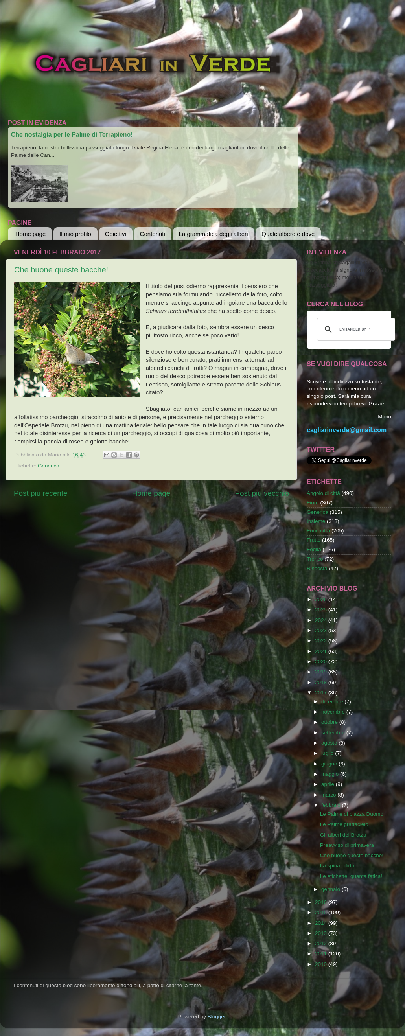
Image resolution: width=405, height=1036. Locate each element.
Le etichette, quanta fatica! (351, 876)
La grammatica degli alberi (213, 233)
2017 (321, 693)
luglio (328, 753)
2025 (321, 610)
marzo (329, 795)
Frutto (313, 540)
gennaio (331, 889)
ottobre (330, 722)
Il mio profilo (75, 233)
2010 (321, 964)
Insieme (316, 521)
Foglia (314, 549)
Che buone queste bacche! (61, 269)
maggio (330, 774)
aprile (328, 784)
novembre (333, 712)
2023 (321, 630)
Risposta (317, 568)
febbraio (331, 805)
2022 (321, 641)
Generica (48, 466)
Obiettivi (115, 233)
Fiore (313, 503)
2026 (321, 599)
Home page (30, 233)
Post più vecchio (262, 493)
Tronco (315, 559)
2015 (321, 912)
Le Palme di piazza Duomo (351, 814)
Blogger (217, 1016)
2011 (321, 954)
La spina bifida (337, 866)
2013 (321, 933)
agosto (330, 743)
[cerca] (354, 329)
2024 (321, 620)
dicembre (332, 702)
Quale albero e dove (288, 233)
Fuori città (318, 531)
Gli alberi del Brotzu (343, 835)
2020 (321, 661)
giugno (330, 764)
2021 (321, 651)
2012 (321, 943)
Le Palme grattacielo (344, 824)
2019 (321, 672)
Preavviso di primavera (347, 845)
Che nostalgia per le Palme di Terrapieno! (72, 134)
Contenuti (152, 233)
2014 (321, 923)
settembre (333, 733)
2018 (321, 682)
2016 (321, 902)
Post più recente (41, 493)
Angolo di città (323, 493)
